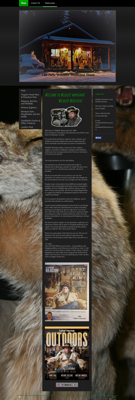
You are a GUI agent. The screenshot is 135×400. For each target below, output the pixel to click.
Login (114, 397)
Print (22, 397)
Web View (112, 399)
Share (98, 138)
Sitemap (30, 397)
